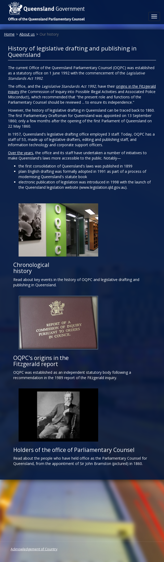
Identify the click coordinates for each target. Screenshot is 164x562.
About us (27, 34)
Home (9, 34)
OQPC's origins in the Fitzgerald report (41, 361)
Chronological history (31, 268)
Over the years (20, 152)
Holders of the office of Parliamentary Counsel (74, 450)
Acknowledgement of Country (34, 549)
